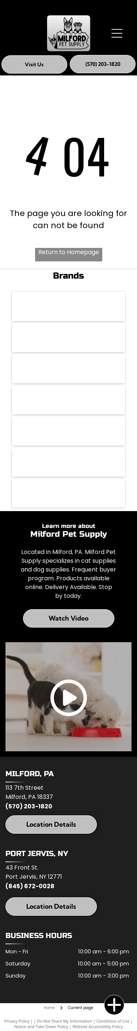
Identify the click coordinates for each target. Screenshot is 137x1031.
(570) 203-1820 (28, 806)
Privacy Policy (17, 1021)
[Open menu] (116, 33)
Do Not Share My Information (64, 1021)
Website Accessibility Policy (97, 1026)
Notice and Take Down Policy (41, 1026)
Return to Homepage (68, 252)
